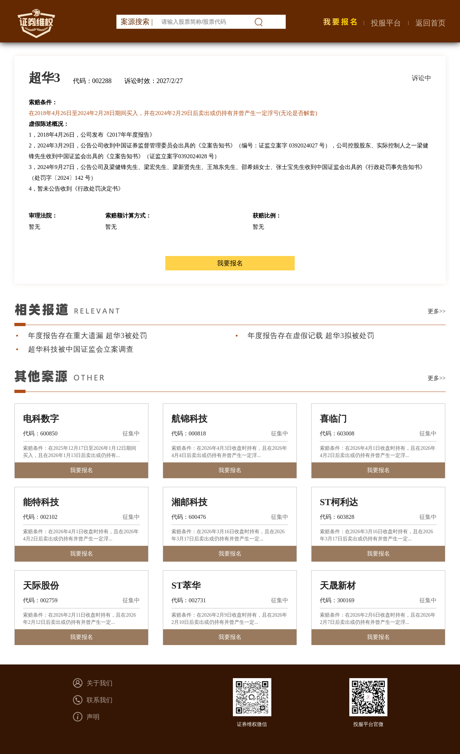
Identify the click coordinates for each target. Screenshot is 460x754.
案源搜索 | (137, 22)
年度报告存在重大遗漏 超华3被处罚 (87, 335)
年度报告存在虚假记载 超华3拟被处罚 (311, 335)
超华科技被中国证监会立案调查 (81, 349)
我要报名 (230, 263)
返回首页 (430, 23)
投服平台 (386, 23)
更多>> (437, 311)
